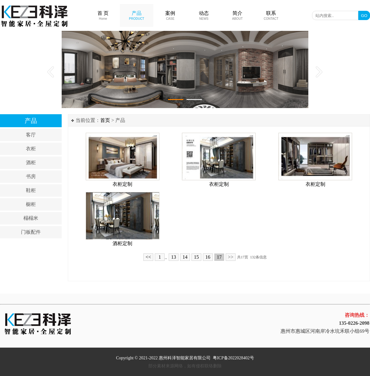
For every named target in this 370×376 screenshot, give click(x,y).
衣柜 (31, 148)
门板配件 (31, 232)
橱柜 (31, 204)
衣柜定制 (122, 184)
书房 (31, 176)
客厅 (31, 134)
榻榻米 (30, 218)
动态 (204, 15)
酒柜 (31, 162)
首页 (105, 120)
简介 (237, 15)
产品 (136, 15)
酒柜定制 (122, 243)
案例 (170, 15)
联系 (271, 15)
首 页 (103, 15)
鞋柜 (31, 190)
